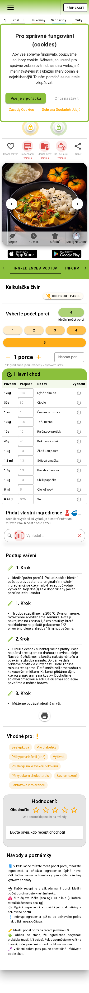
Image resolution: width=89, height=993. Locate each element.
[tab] (35, 268)
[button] (22, 20)
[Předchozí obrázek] (11, 204)
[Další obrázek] (77, 204)
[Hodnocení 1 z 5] (36, 810)
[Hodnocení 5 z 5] (74, 810)
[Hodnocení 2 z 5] (45, 810)
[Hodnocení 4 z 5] (64, 810)
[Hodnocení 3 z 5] (55, 810)
